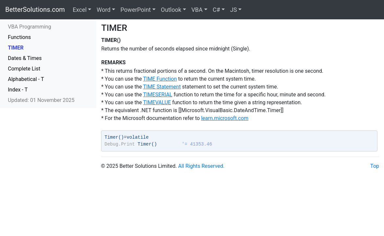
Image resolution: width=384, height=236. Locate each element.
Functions (19, 37)
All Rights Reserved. (201, 166)
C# (216, 9)
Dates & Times (25, 58)
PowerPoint (135, 9)
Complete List (24, 69)
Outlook (171, 9)
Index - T (18, 90)
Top (374, 166)
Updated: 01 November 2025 (41, 100)
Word (103, 9)
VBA (197, 9)
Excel (80, 9)
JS (233, 9)
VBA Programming (29, 27)
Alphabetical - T (26, 79)
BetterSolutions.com (35, 9)
